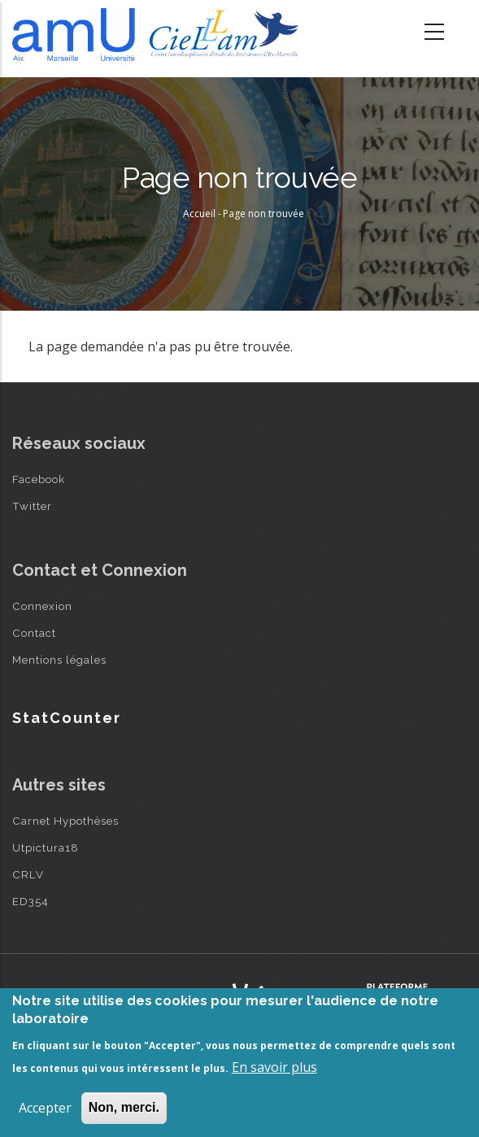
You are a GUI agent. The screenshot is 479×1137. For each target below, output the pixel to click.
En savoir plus (274, 1067)
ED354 (30, 901)
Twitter (32, 505)
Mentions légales (59, 659)
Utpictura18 (45, 847)
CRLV (28, 874)
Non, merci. (124, 1107)
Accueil (199, 213)
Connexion (42, 605)
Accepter (45, 1108)
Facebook (38, 479)
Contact (34, 632)
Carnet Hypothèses (65, 820)
